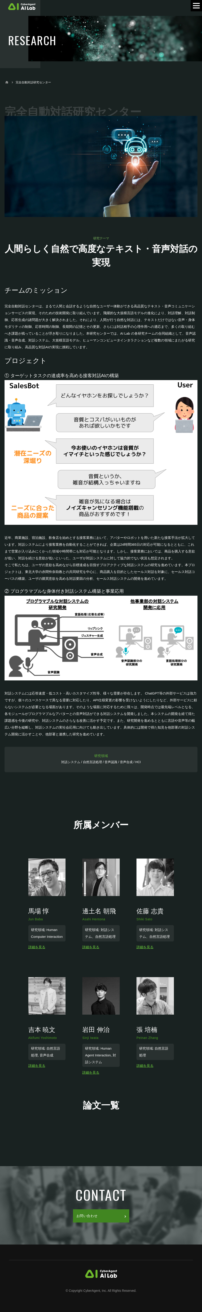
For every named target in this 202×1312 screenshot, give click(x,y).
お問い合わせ (101, 1216)
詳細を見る (36, 947)
